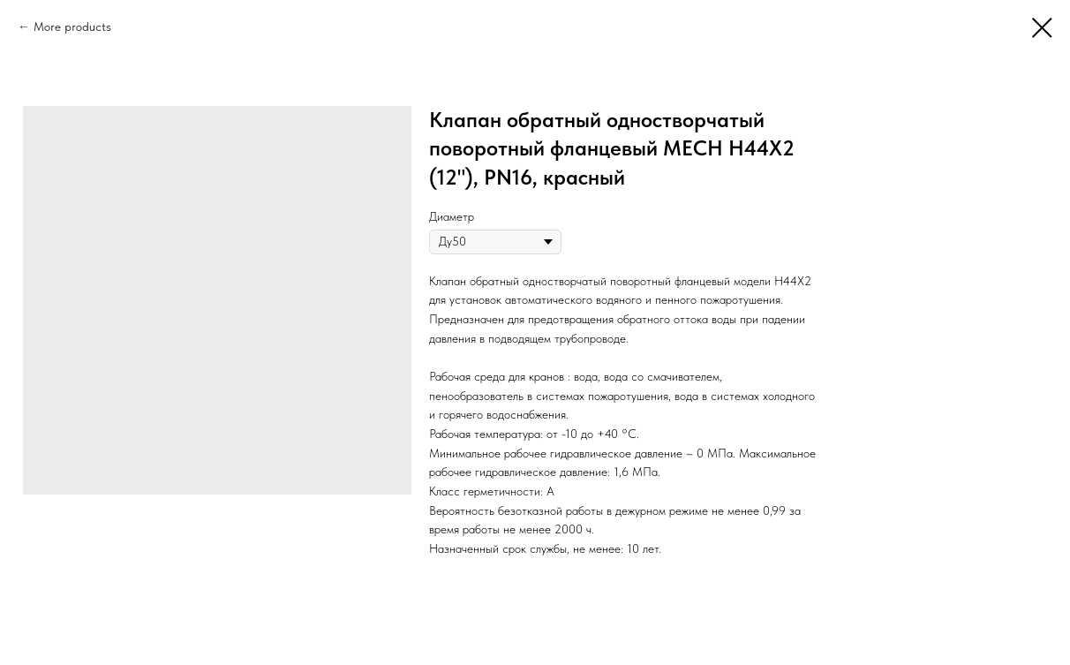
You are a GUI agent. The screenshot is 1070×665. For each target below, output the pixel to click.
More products (72, 26)
